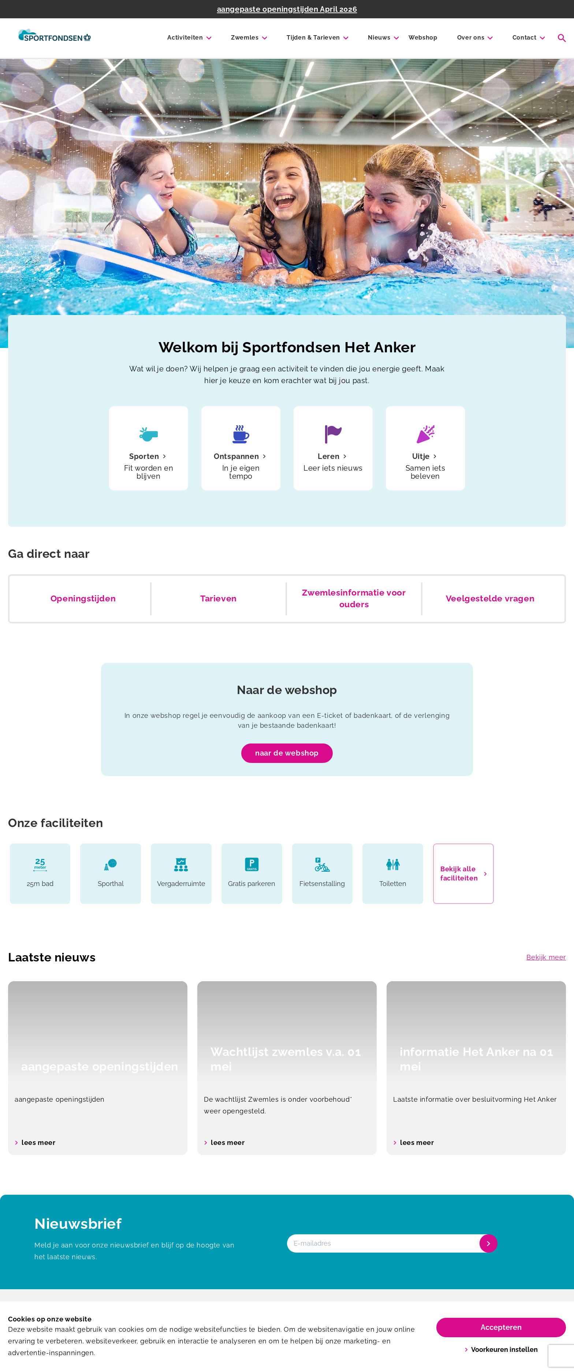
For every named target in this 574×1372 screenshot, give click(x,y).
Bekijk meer (546, 957)
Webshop (423, 37)
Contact (524, 37)
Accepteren (501, 1327)
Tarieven (218, 598)
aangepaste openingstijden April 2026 (287, 9)
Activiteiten (185, 37)
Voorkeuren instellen (501, 1349)
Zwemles (245, 37)
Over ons (470, 37)
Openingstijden (83, 598)
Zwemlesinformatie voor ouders (354, 598)
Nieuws (379, 37)
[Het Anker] (54, 38)
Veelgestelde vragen (490, 598)
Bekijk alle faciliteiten (463, 873)
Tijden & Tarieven (313, 37)
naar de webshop (287, 753)
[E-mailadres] (391, 1243)
